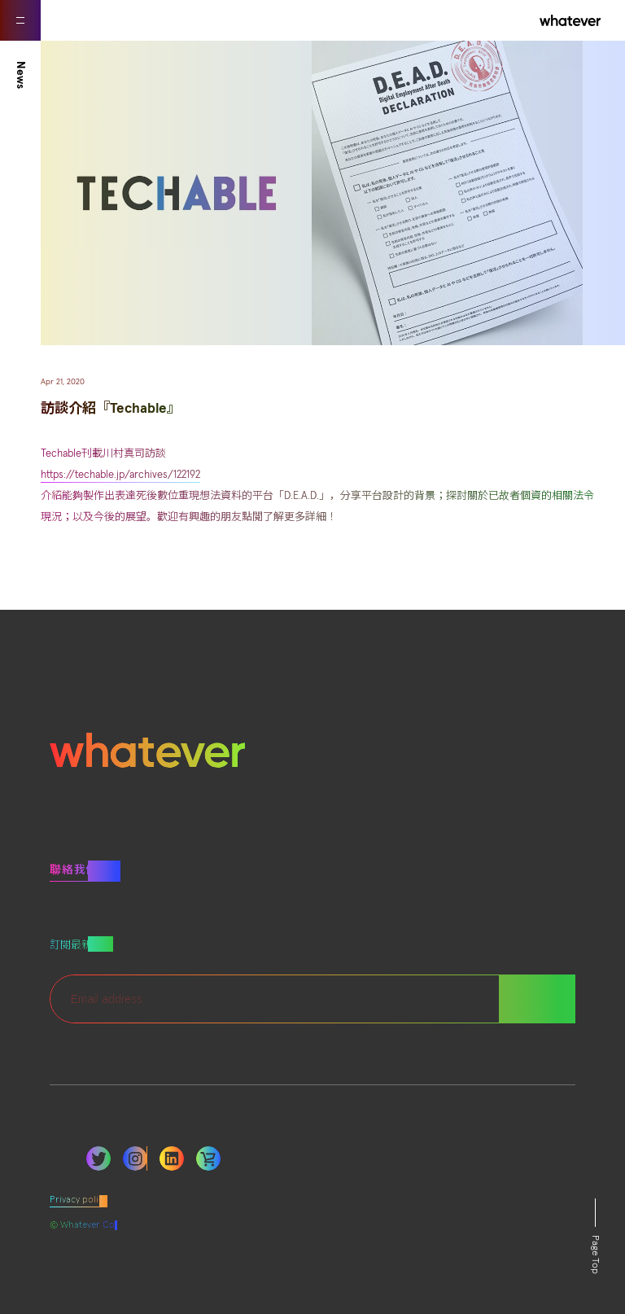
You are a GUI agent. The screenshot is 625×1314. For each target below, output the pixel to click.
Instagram (135, 1158)
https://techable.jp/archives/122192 (120, 475)
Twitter (98, 1158)
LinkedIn (172, 1158)
